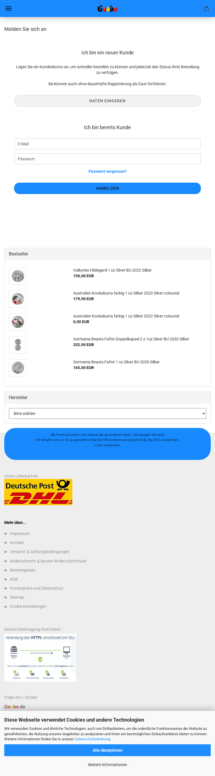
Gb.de (14, 706)
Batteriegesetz (22, 570)
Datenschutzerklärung (92, 739)
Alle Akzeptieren (108, 750)
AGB (14, 579)
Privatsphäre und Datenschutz (37, 588)
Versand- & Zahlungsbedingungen (39, 551)
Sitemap (17, 597)
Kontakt (17, 542)
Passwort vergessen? (107, 171)
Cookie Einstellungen (28, 606)
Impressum (20, 533)
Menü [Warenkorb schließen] (8, 8)
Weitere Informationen (107, 764)
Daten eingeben (107, 101)
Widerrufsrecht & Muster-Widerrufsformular (48, 561)
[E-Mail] (107, 143)
